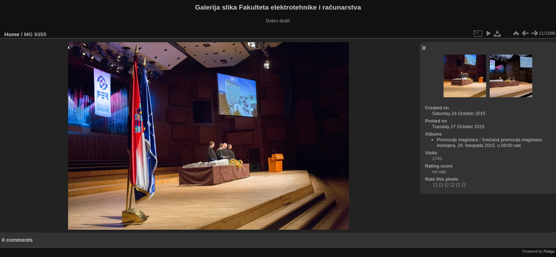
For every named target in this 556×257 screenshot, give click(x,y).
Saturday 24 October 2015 (458, 113)
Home (12, 34)
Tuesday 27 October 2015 (458, 126)
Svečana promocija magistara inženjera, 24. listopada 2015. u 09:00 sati (489, 142)
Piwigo (549, 251)
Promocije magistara (457, 139)
